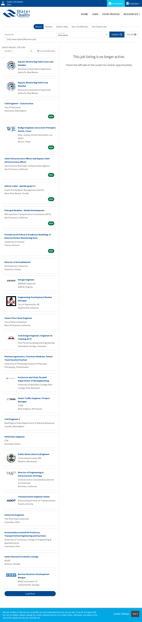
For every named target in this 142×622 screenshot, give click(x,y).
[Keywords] (29, 34)
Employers (132, 3)
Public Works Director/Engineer (33, 454)
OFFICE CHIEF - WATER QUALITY (20, 186)
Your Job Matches (80, 26)
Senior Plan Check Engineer (18, 318)
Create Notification (46, 51)
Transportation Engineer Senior (34, 496)
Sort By (8, 51)
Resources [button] (131, 14)
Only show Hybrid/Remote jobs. (22, 39)
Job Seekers (116, 3)
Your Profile (111, 14)
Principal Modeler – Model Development (24, 210)
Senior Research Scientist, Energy (21, 556)
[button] (132, 34)
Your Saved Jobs (99, 26)
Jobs (95, 14)
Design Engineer (26, 279)
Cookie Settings (121, 614)
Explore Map (62, 26)
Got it (135, 614)
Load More (30, 593)
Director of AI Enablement (17, 262)
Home (84, 14)
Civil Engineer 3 (12, 419)
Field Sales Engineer (14, 436)
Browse (48, 26)
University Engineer (14, 514)
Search (38, 26)
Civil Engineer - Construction (18, 103)
